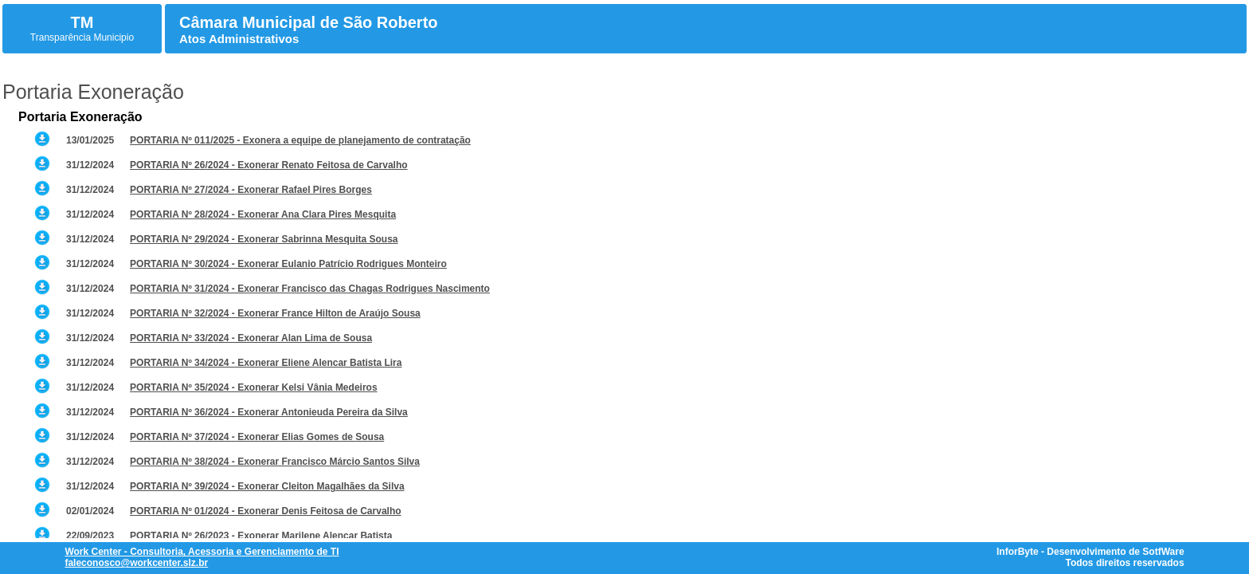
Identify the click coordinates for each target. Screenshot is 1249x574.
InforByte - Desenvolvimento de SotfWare (1090, 551)
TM (82, 22)
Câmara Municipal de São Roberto (308, 22)
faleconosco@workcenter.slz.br (136, 562)
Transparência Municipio (82, 37)
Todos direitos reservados (1124, 562)
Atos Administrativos (239, 38)
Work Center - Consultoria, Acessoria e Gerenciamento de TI (202, 551)
